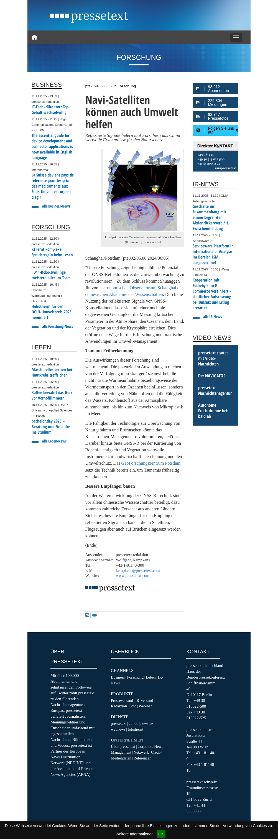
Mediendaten (121, 758)
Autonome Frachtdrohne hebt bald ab (214, 410)
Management (121, 752)
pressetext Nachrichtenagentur (215, 390)
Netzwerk (141, 752)
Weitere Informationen (135, 834)
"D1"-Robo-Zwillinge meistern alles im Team (51, 275)
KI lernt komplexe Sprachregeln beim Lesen (52, 252)
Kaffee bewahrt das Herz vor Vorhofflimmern (52, 395)
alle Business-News (56, 206)
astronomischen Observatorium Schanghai (138, 287)
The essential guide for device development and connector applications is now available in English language (52, 146)
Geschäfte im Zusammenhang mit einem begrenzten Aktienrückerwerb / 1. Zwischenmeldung (211, 217)
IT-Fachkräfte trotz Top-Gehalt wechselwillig (51, 109)
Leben (150, 677)
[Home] (34, 37)
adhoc (133, 723)
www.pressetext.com (132, 575)
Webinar (145, 706)
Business (118, 677)
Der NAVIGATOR (212, 376)
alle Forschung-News (57, 326)
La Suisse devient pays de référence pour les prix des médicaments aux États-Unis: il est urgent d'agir (53, 186)
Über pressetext (123, 746)
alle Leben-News (54, 441)
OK (161, 834)
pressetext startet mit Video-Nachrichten (213, 358)
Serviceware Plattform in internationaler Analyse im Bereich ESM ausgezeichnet (213, 254)
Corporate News (150, 746)
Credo (155, 752)
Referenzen (142, 758)
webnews (118, 729)
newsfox (147, 723)
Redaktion (119, 706)
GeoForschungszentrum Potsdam (150, 463)
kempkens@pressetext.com (138, 570)
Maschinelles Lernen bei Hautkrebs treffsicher (52, 372)
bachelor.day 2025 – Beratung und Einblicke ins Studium (51, 426)
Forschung (135, 677)
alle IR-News (212, 316)
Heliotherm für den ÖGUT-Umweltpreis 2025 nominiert (52, 311)
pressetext (118, 723)
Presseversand (122, 700)
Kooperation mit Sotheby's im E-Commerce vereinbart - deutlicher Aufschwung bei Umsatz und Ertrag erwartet (212, 294)
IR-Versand (144, 700)
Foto (132, 706)
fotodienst (135, 729)
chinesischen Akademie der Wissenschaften (124, 294)
